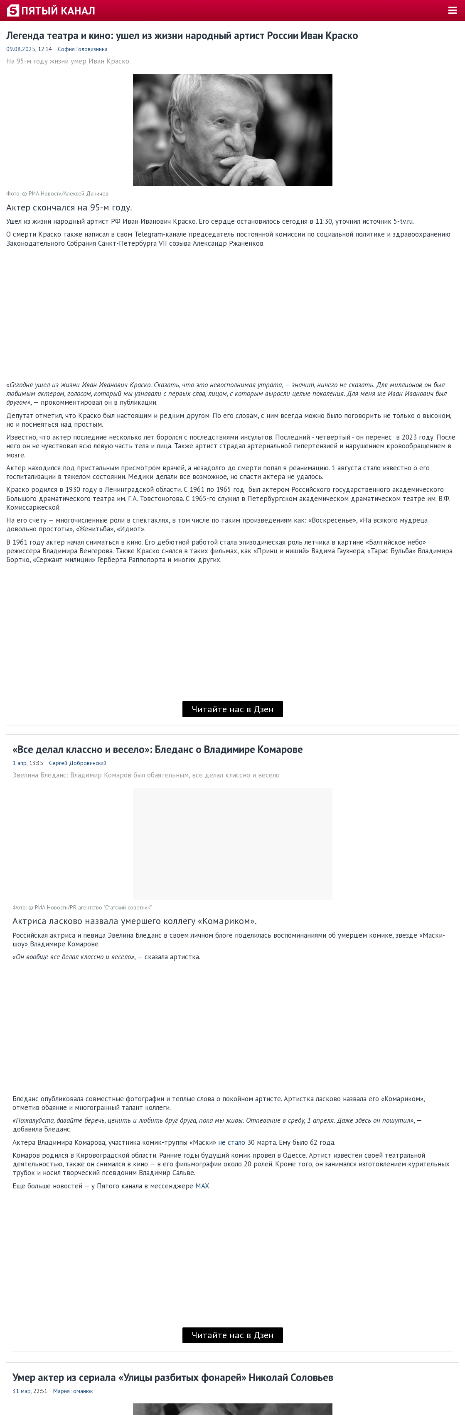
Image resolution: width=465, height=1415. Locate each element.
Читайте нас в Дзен (233, 709)
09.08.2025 (20, 49)
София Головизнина (83, 49)
